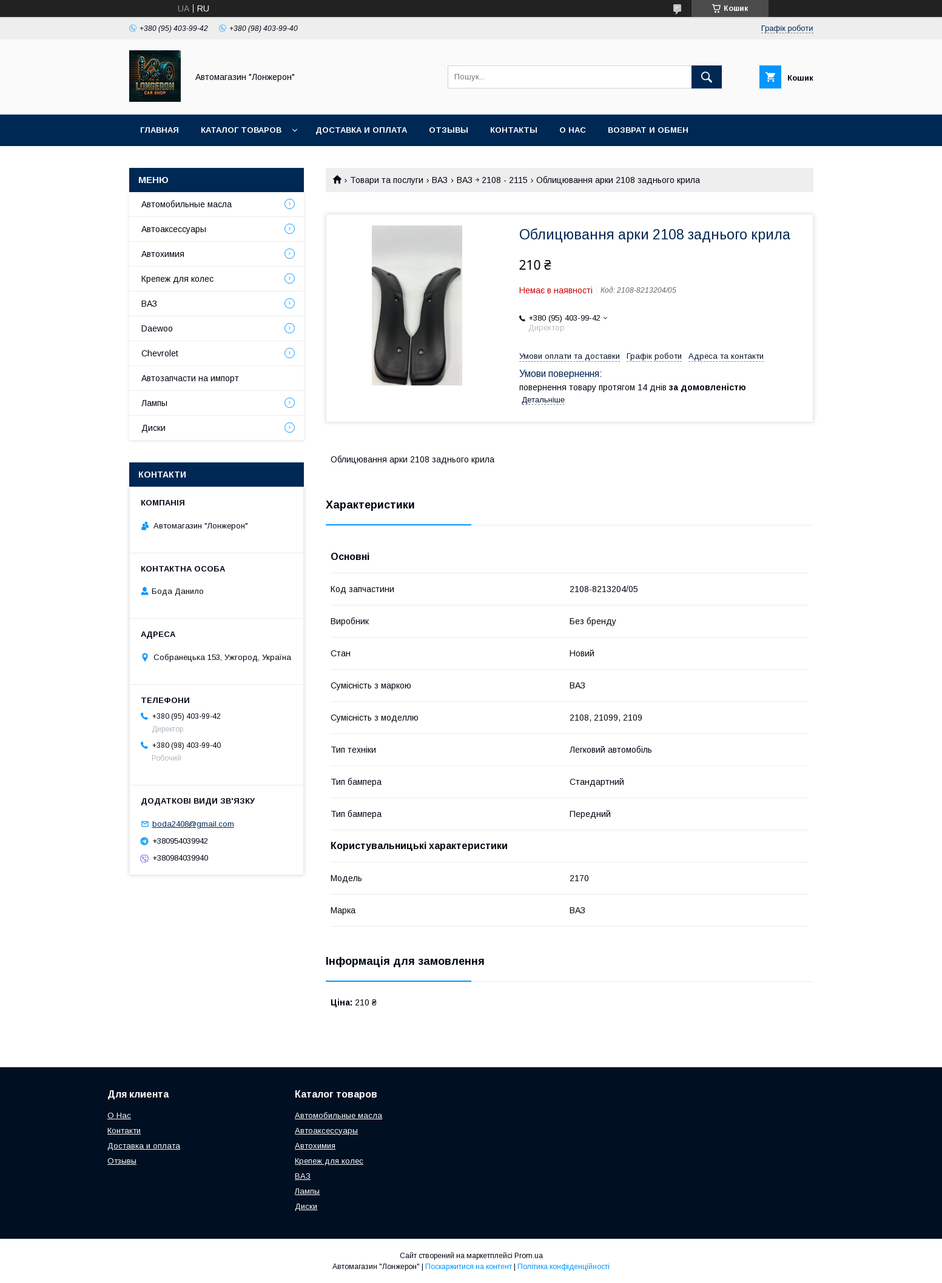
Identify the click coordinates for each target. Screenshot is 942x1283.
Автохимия (162, 254)
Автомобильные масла (186, 204)
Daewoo (157, 328)
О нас (572, 130)
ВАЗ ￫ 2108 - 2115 (492, 180)
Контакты (513, 130)
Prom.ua (528, 1255)
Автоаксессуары (173, 229)
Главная (159, 130)
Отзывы (448, 130)
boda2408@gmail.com (193, 823)
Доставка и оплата (361, 130)
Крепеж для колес (177, 279)
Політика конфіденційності (563, 1266)
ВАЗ (440, 180)
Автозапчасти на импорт (190, 378)
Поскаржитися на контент (468, 1266)
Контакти (124, 1130)
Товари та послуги (386, 180)
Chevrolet (159, 353)
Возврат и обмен (648, 130)
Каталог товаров (241, 130)
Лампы (154, 403)
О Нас (119, 1115)
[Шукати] (706, 76)
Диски (153, 428)
